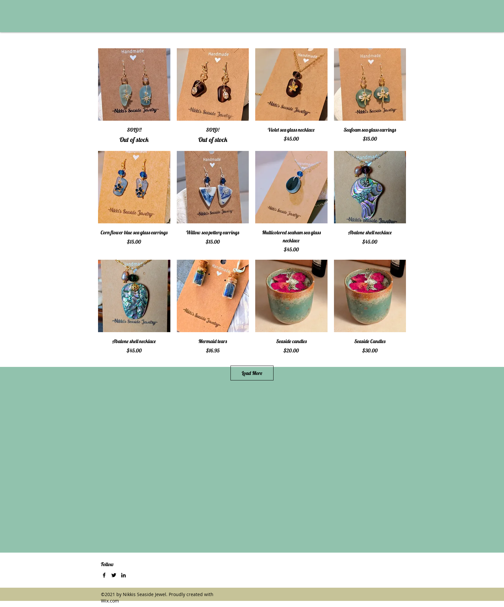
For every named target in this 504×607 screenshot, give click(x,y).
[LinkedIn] (123, 575)
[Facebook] (104, 575)
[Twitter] (114, 575)
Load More (252, 373)
